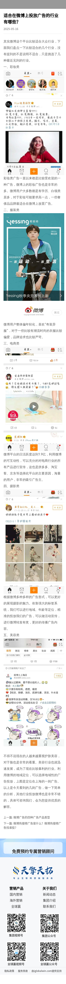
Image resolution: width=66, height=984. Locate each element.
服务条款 (23, 971)
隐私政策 (9, 971)
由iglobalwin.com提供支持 (47, 971)
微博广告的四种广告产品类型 (31, 817)
